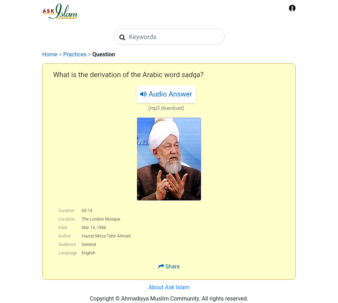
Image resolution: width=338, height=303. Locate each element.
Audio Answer (166, 94)
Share (172, 266)
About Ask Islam (169, 287)
